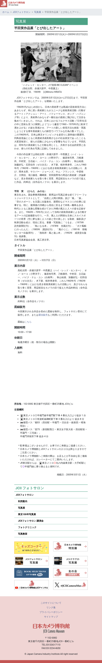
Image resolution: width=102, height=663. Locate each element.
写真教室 (21, 533)
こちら (28, 321)
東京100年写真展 (26, 514)
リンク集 (51, 607)
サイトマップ (51, 616)
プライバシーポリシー (51, 612)
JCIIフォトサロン (22, 12)
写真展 (37, 12)
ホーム (5, 12)
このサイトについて (51, 602)
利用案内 (21, 501)
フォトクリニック (26, 527)
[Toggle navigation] (98, 3)
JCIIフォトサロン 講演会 (30, 520)
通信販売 (43, 315)
